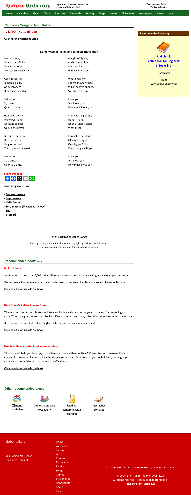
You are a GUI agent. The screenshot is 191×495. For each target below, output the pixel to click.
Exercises (60, 13)
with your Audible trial (164, 84)
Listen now (163, 73)
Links (170, 13)
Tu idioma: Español (158, 7)
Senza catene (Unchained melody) (25, 206)
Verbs (47, 13)
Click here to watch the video (21, 38)
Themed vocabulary (17, 406)
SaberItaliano (15, 441)
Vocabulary (22, 13)
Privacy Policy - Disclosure (140, 483)
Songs (102, 13)
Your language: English (157, 4)
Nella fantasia (14, 202)
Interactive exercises (98, 406)
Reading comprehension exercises (71, 408)
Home (9, 13)
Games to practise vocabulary (44, 406)
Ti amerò (11, 214)
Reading (90, 13)
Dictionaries (128, 13)
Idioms (36, 13)
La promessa (13, 198)
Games (113, 13)
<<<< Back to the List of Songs (69, 237)
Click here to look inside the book (23, 289)
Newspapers (145, 13)
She (8, 210)
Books (160, 13)
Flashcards (75, 13)
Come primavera (15, 194)
